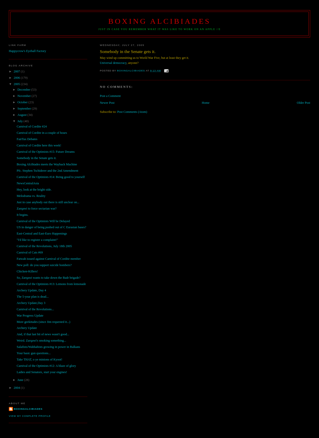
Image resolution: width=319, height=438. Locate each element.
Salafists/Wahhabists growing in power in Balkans (48, 347)
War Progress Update (30, 315)
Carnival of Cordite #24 (32, 126)
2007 (17, 71)
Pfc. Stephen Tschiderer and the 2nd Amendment (47, 170)
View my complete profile (30, 416)
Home (205, 103)
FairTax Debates (27, 139)
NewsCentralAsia (28, 183)
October (22, 102)
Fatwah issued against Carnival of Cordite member (49, 259)
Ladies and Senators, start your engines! (42, 372)
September (24, 108)
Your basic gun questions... (34, 353)
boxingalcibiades (28, 408)
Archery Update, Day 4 (31, 290)
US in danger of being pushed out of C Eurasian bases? (51, 227)
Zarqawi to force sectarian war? (37, 208)
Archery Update (27, 328)
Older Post (303, 103)
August (22, 115)
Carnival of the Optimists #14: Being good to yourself (51, 177)
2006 (17, 78)
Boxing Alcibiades (159, 21)
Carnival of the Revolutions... (35, 309)
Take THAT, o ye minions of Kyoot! (39, 359)
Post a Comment (110, 96)
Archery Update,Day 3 (31, 303)
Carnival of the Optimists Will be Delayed (43, 221)
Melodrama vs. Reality (31, 196)
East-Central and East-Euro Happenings (42, 233)
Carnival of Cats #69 (30, 252)
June (20, 380)
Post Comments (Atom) (132, 112)
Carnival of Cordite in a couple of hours (42, 133)
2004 (17, 388)
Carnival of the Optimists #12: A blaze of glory (46, 366)
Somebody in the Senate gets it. (36, 158)
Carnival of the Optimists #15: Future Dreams (46, 151)
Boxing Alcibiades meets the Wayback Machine (47, 164)
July (20, 121)
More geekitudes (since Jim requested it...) (43, 322)
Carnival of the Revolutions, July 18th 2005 (44, 246)
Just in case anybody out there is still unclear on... (48, 202)
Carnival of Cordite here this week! (39, 145)
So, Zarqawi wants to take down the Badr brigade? (48, 277)
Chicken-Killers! (27, 271)
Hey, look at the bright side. (34, 189)
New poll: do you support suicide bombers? (44, 265)
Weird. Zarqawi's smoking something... (41, 340)
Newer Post (107, 103)
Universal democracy (113, 63)
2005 (17, 84)
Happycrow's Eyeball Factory (27, 51)
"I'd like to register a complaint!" (37, 240)
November (24, 96)
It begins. (22, 215)
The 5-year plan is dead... (33, 296)
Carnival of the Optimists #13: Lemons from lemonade (51, 284)
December (24, 89)
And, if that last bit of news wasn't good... (43, 334)
